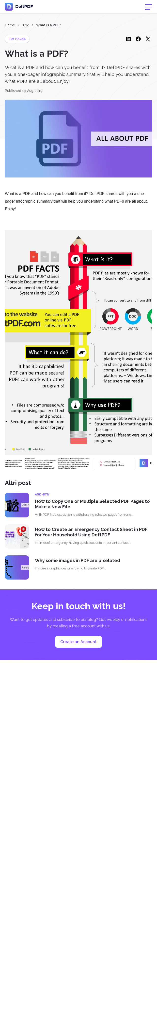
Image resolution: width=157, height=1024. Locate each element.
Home (10, 25)
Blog (25, 25)
